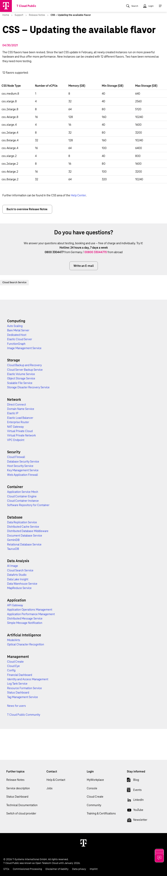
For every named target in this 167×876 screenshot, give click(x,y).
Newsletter (137, 821)
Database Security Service (23, 461)
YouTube (135, 811)
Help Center (78, 195)
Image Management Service (24, 348)
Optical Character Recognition (25, 644)
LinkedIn (135, 801)
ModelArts (13, 640)
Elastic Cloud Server (19, 339)
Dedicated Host (16, 335)
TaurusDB (13, 549)
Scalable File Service (19, 383)
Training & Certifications (101, 813)
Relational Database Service (24, 544)
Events (134, 791)
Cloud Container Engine (22, 496)
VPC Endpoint (15, 440)
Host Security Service (20, 466)
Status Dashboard (18, 692)
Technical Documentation (22, 805)
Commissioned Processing (27, 869)
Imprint (94, 869)
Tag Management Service (22, 697)
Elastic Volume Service (21, 374)
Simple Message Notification (24, 623)
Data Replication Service (22, 522)
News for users (16, 706)
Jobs (49, 788)
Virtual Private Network (21, 435)
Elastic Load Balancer (20, 418)
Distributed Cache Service (23, 526)
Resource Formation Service (24, 688)
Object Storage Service (21, 378)
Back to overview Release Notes (27, 209)
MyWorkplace (95, 780)
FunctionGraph (16, 344)
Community (94, 805)
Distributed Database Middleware (27, 531)
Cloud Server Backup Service (25, 369)
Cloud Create (15, 661)
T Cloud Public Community (23, 714)
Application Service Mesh (22, 492)
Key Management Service (23, 470)
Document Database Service (24, 535)
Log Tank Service (17, 683)
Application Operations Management (29, 609)
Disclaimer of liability (57, 869)
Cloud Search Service (14, 282)
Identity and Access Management (27, 679)
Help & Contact (55, 780)
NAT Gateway (15, 426)
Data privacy (79, 869)
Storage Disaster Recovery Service (28, 387)
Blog (133, 781)
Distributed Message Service (24, 618)
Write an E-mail (84, 266)
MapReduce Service (19, 588)
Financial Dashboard (19, 675)
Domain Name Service (20, 409)
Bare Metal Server (18, 330)
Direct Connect (16, 404)
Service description (18, 788)
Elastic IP (12, 413)
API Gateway (15, 605)
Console (92, 788)
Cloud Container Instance (23, 501)
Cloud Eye (13, 666)
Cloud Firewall (16, 457)
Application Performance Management (31, 614)
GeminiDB (13, 540)
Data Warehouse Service (22, 583)
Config (11, 670)
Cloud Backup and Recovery (24, 365)
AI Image (12, 566)
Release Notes (15, 780)
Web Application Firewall (22, 475)
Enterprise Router (18, 422)
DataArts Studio (16, 575)
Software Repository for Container (28, 505)
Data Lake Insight (17, 579)
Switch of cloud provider (21, 813)
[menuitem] (132, 6)
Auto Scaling (15, 326)
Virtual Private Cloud (20, 431)
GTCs (6, 869)
